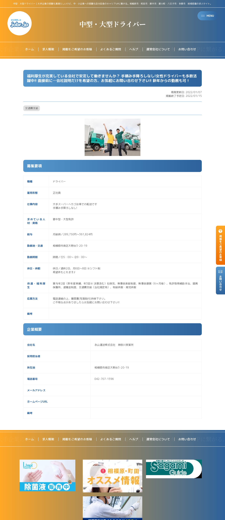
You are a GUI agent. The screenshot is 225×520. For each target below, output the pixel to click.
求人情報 (48, 49)
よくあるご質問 (110, 49)
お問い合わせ (187, 49)
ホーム (29, 49)
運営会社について (158, 49)
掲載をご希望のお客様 (77, 49)
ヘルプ (133, 49)
